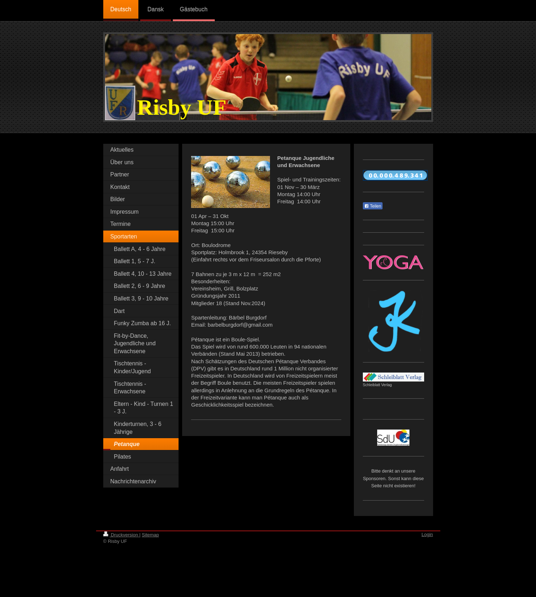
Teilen (372, 206)
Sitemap (150, 534)
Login (427, 534)
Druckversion (121, 534)
